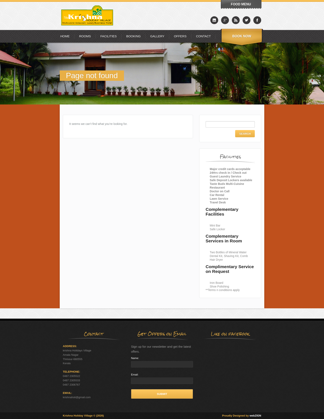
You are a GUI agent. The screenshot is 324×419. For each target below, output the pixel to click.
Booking (133, 36)
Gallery (157, 36)
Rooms (85, 36)
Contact (203, 36)
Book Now (241, 36)
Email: (134, 374)
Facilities (108, 36)
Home (65, 36)
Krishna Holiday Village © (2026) (83, 415)
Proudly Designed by (241, 415)
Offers (180, 36)
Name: (135, 358)
